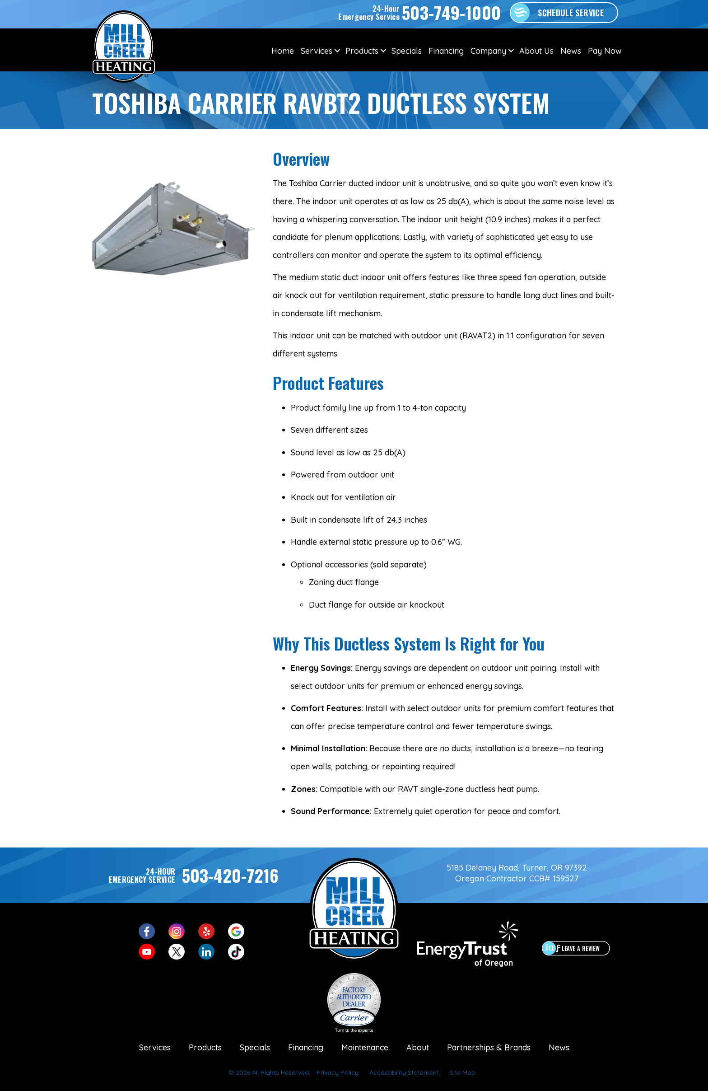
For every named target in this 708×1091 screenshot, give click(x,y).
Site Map (462, 1072)
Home (282, 51)
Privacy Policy (338, 1072)
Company (488, 51)
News (570, 51)
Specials (406, 51)
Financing (446, 51)
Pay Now (605, 51)
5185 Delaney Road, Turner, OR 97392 (517, 867)
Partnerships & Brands (489, 1047)
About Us (536, 51)
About (417, 1047)
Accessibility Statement (404, 1072)
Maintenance (364, 1047)
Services (316, 51)
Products (361, 51)
